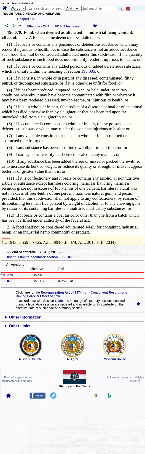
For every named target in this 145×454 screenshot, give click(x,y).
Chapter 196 (26, 19)
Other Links (19, 326)
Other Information (25, 317)
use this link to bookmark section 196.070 (40, 257)
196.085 (88, 71)
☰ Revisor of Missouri (19, 3)
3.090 (59, 301)
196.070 (7, 275)
